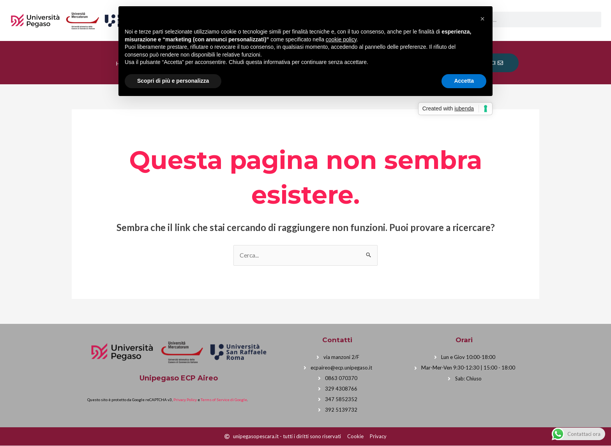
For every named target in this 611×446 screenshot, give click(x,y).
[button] (482, 18)
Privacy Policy (185, 400)
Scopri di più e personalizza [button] (173, 81)
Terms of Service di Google (224, 400)
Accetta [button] (464, 81)
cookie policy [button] (341, 39)
